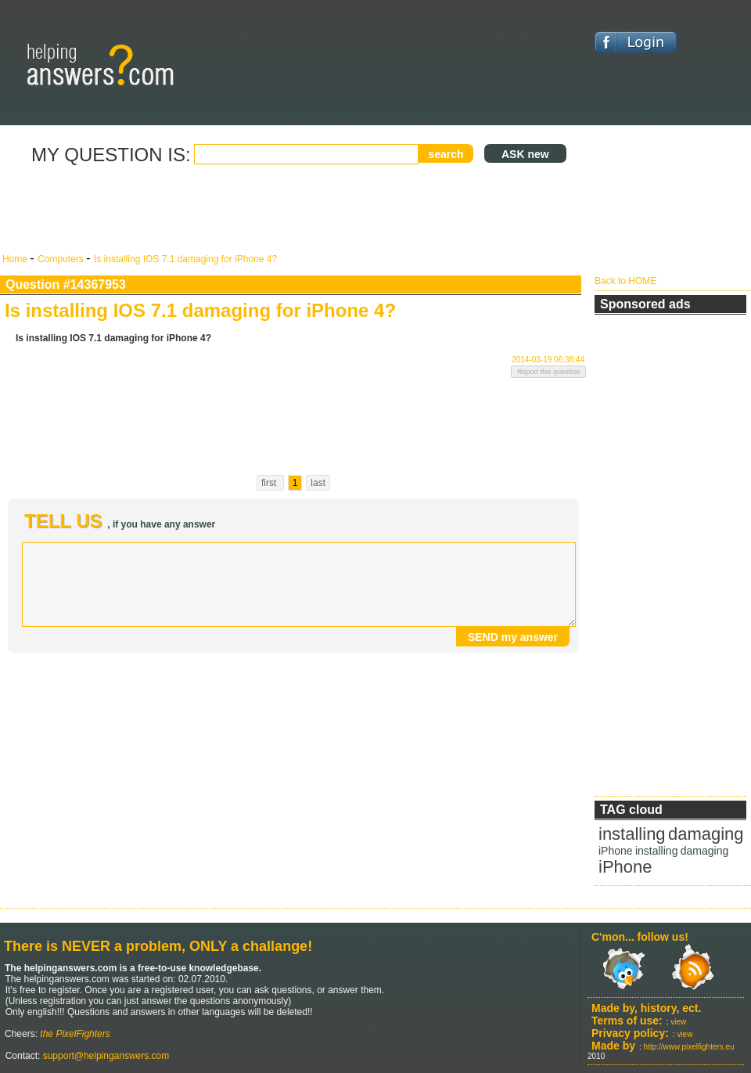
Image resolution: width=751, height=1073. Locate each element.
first (270, 482)
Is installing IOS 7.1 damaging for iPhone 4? (185, 259)
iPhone (615, 850)
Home (16, 259)
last (318, 482)
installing (632, 834)
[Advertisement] (293, 210)
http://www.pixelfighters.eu (689, 1046)
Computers (62, 259)
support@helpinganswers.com (104, 1055)
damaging (706, 834)
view (678, 1021)
